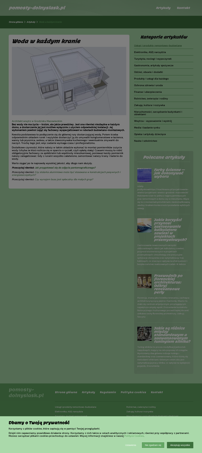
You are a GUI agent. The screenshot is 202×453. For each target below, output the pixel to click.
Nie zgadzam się (153, 445)
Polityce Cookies (134, 436)
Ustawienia (130, 445)
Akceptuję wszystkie (180, 445)
